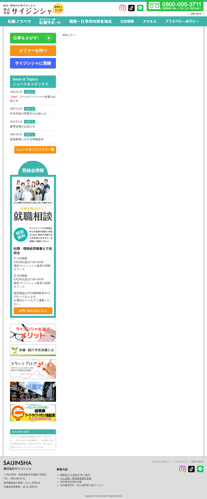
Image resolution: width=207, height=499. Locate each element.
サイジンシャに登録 (33, 63)
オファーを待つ (33, 50)
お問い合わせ (196, 14)
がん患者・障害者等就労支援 (75, 478)
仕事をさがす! (26, 38)
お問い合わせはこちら (33, 310)
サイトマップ (181, 461)
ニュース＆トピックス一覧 (35, 149)
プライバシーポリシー (161, 461)
